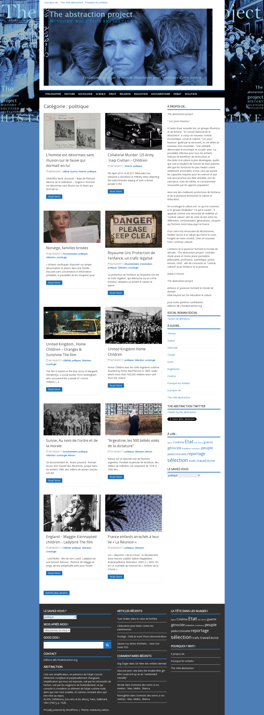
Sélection (51, 257)
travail (201, 461)
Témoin (171, 333)
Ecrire (170, 362)
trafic (192, 461)
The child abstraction (71, 2)
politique (91, 171)
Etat (189, 441)
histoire (69, 94)
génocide (174, 448)
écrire (211, 461)
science (100, 94)
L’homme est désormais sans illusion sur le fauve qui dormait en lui (70, 160)
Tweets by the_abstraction (181, 412)
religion (125, 94)
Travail (171, 354)
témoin (71, 455)
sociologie (85, 94)
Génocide (172, 347)
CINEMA (67, 360)
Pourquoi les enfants (96, 2)
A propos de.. (51, 2)
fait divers (198, 442)
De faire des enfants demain (150, 663)
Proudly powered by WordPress (61, 709)
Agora (169, 442)
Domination (146, 263)
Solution (191, 94)
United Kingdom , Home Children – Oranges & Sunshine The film (66, 349)
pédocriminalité (177, 454)
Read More (54, 196)
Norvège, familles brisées (67, 247)
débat (66, 171)
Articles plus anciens (57, 592)
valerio (105, 709)
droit (112, 94)
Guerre (74, 171)
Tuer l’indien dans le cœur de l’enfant (137, 618)
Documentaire (160, 94)
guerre (208, 442)
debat (177, 94)
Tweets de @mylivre (178, 318)
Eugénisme (173, 369)
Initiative (186, 448)
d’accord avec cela (127, 670)
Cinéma (171, 376)
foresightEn (123, 695)
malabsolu (195, 448)
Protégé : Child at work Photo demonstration (141, 636)
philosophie (53, 94)
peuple (207, 447)
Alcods (120, 684)
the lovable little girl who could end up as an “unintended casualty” (141, 674)
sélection (177, 460)
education (141, 94)
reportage (196, 453)
